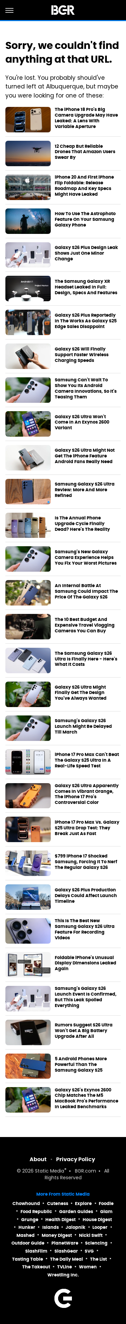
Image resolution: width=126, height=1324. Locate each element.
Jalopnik (75, 1227)
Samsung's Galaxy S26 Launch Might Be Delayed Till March (83, 726)
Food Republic (36, 1211)
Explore (83, 1203)
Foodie (106, 1203)
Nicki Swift (90, 1235)
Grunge (29, 1219)
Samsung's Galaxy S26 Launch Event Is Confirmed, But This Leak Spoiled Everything (86, 997)
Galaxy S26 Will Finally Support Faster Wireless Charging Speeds (82, 354)
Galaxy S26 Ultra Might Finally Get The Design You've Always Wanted (81, 693)
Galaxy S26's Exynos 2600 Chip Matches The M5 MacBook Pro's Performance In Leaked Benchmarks (86, 1098)
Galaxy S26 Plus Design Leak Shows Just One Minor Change (86, 253)
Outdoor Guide (27, 1243)
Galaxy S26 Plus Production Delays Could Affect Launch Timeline (86, 895)
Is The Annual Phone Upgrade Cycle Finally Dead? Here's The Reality (82, 523)
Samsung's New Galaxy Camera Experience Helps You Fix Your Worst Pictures (86, 557)
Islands (50, 1227)
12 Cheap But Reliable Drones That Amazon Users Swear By (85, 152)
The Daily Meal (66, 1259)
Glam (106, 1211)
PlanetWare (64, 1243)
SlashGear (66, 1251)
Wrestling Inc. (63, 1275)
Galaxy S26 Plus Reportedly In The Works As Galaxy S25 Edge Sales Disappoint (86, 321)
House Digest (97, 1219)
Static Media (49, 1171)
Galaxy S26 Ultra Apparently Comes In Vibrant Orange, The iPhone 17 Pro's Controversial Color (87, 794)
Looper (100, 1227)
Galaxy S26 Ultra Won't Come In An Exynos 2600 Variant (82, 422)
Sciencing (96, 1243)
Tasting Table (27, 1259)
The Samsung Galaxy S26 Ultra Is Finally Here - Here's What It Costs (86, 659)
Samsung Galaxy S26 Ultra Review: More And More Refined (85, 490)
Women (88, 1267)
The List (98, 1259)
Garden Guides (76, 1211)
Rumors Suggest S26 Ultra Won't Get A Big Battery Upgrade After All (84, 1030)
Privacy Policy (75, 1159)
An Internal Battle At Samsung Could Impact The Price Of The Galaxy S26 (86, 591)
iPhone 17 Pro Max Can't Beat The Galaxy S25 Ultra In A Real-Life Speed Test (87, 760)
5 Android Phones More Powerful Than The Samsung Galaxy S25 (81, 1064)
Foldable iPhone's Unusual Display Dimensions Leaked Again (85, 963)
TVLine (64, 1267)
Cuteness (57, 1203)
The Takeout (36, 1267)
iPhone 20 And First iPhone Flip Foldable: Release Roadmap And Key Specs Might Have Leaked (84, 186)
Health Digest (60, 1219)
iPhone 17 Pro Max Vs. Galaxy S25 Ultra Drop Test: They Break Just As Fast (87, 828)
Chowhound (26, 1203)
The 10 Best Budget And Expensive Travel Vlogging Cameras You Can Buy (85, 625)
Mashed (25, 1235)
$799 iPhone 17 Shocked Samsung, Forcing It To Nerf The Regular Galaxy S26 (86, 862)
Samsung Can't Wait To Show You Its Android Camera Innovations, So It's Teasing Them (86, 388)
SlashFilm (36, 1251)
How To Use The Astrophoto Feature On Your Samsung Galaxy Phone (85, 219)
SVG (89, 1251)
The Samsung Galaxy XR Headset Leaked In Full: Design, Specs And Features (86, 287)
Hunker (26, 1227)
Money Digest (57, 1235)
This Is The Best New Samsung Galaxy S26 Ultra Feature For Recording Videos (85, 929)
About (38, 1159)
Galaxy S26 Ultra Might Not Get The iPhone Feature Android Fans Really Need (85, 456)
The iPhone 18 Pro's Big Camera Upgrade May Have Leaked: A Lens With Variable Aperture (86, 118)
